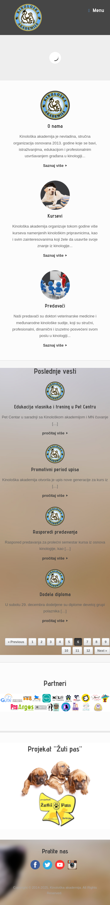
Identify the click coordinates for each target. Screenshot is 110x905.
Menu (96, 10)
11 (77, 650)
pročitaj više (55, 433)
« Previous (16, 642)
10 (66, 650)
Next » (102, 650)
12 (88, 650)
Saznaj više (55, 165)
